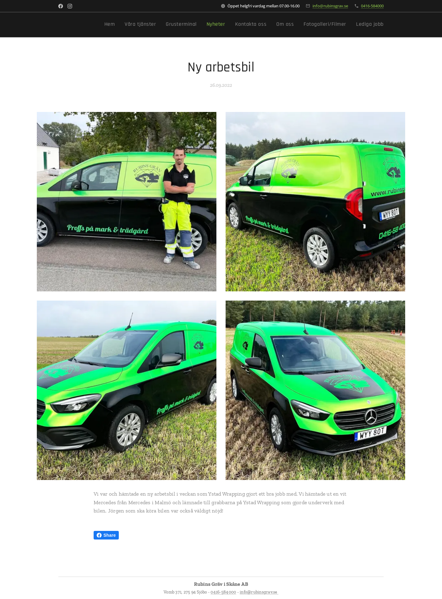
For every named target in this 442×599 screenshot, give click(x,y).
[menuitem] (310, 25)
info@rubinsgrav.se (330, 6)
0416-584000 (372, 6)
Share (106, 535)
